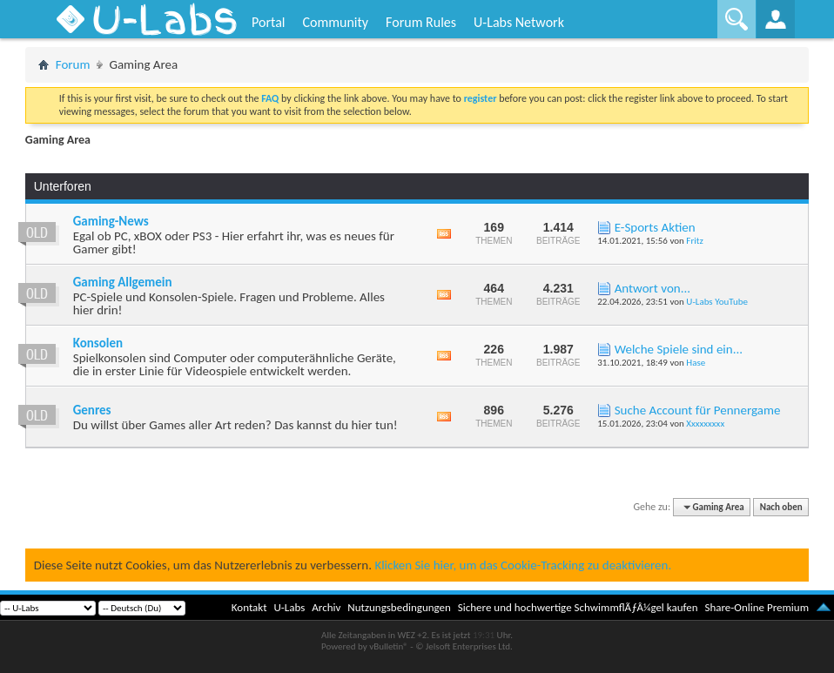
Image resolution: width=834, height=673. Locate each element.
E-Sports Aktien (655, 227)
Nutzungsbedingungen (399, 607)
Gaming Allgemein (122, 282)
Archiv (326, 607)
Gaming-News (111, 221)
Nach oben (781, 507)
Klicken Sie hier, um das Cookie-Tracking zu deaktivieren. (522, 565)
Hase (695, 362)
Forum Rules (421, 22)
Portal (268, 22)
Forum (73, 64)
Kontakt (249, 607)
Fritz (694, 240)
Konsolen (98, 343)
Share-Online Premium (756, 607)
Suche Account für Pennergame (698, 410)
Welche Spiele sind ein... (679, 349)
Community (335, 22)
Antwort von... (652, 288)
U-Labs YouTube (717, 301)
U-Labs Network (519, 22)
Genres (92, 410)
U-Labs (290, 607)
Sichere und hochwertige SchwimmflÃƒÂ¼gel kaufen (578, 607)
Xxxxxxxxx (705, 423)
